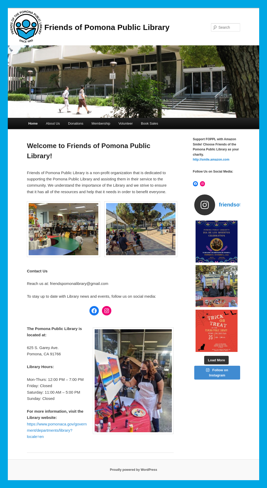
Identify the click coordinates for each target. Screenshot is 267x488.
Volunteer (125, 123)
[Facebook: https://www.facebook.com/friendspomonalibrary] (94, 310)
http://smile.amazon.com (211, 159)
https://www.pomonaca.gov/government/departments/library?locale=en (57, 430)
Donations (75, 123)
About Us (53, 123)
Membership (101, 123)
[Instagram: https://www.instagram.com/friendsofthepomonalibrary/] (106, 310)
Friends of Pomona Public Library (106, 27)
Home (33, 123)
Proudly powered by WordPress (133, 470)
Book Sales (149, 123)
